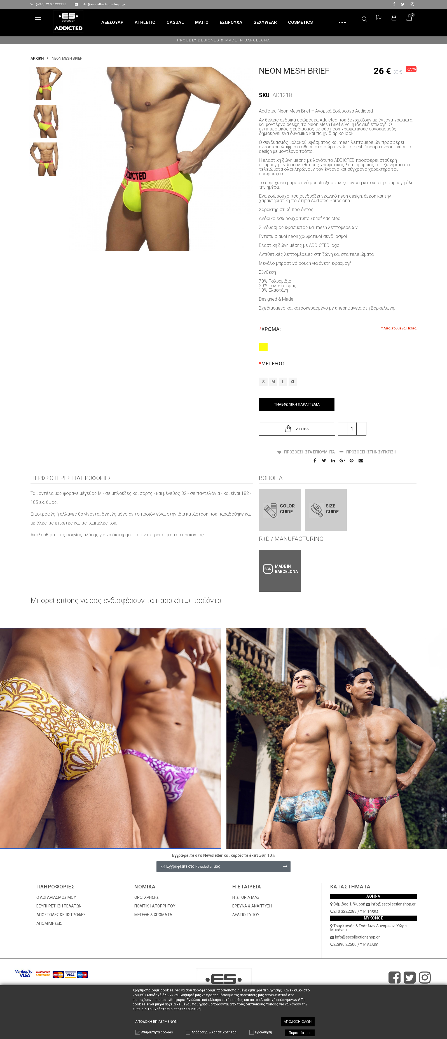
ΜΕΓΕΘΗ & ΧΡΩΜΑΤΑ (153, 915)
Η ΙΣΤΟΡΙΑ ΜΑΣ (245, 897)
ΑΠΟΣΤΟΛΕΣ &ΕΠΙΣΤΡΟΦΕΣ (61, 915)
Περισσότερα (299, 1033)
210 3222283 (345, 911)
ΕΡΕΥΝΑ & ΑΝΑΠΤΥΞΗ (252, 906)
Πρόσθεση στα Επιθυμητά (309, 452)
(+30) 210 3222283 (49, 4)
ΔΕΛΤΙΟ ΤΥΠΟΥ (245, 915)
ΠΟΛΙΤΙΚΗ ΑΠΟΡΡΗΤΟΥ (154, 906)
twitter (403, 4)
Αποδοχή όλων (298, 1021)
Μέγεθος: (273, 363)
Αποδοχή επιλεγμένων (156, 1021)
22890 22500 (345, 944)
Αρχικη (37, 58)
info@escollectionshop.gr (100, 4)
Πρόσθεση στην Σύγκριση (371, 452)
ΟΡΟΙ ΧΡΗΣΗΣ (146, 897)
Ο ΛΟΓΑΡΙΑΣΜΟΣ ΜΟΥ (56, 897)
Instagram (412, 4)
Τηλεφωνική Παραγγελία (297, 404)
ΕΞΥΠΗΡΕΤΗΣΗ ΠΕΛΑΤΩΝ (58, 906)
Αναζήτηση (364, 18)
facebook (394, 4)
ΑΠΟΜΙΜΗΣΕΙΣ (49, 923)
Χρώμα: (270, 329)
